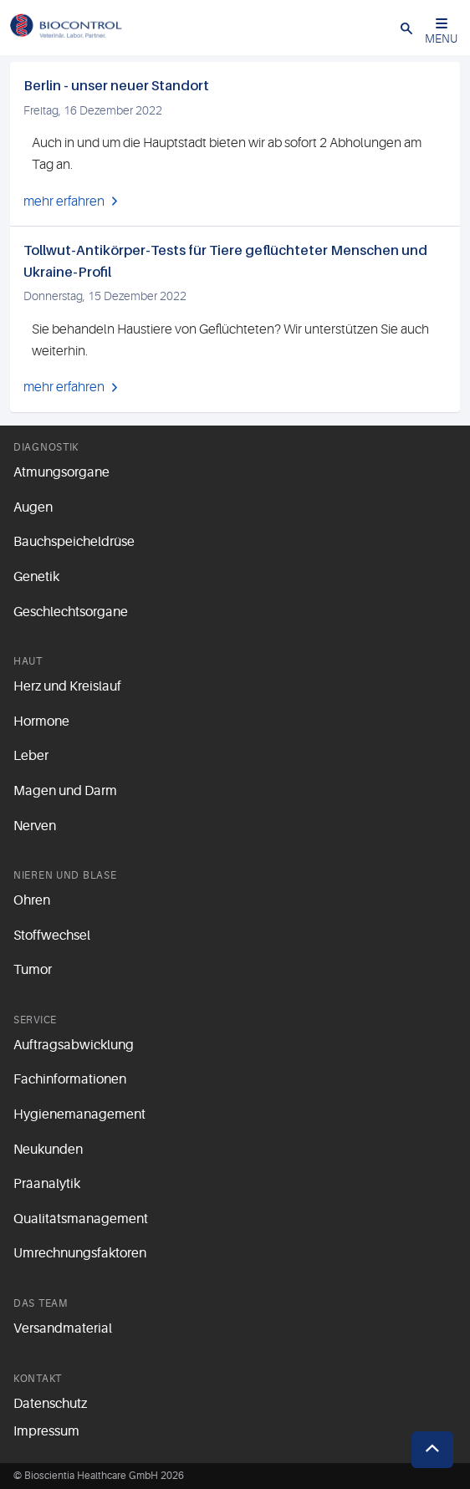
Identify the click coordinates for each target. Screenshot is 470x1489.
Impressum (46, 1431)
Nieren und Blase (65, 875)
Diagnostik (46, 447)
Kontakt (37, 1378)
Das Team (40, 1303)
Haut (28, 661)
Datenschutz (50, 1403)
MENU (441, 31)
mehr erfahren (64, 201)
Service (35, 1020)
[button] (406, 28)
